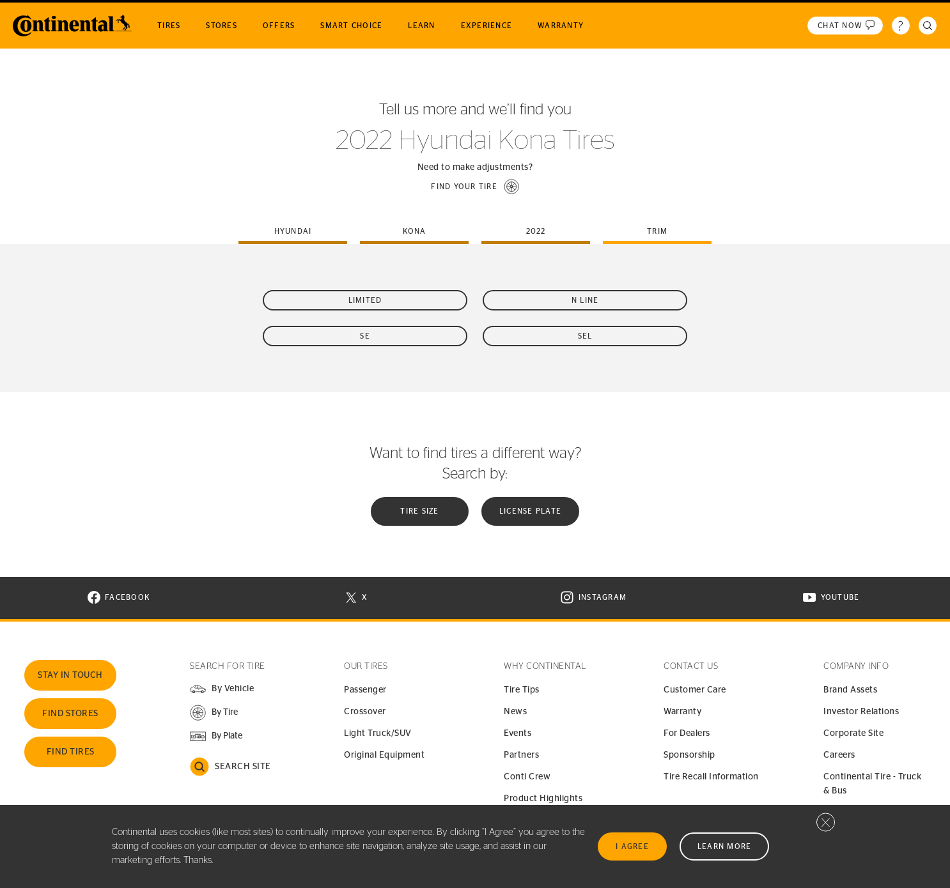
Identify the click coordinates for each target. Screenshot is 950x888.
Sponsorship (689, 755)
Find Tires (71, 751)
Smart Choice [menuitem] (351, 25)
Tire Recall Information (711, 776)
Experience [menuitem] (487, 25)
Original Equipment (384, 755)
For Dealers (687, 733)
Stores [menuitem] (221, 25)
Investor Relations (861, 711)
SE (365, 336)
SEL (585, 336)
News (515, 711)
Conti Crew (527, 776)
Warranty (682, 711)
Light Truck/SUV (378, 733)
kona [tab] (414, 231)
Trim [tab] (657, 231)
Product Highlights (543, 798)
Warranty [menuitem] (561, 25)
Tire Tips (522, 689)
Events (517, 733)
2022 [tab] (536, 231)
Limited (365, 300)
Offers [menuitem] (279, 25)
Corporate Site (853, 733)
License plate (530, 511)
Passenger (365, 689)
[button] (475, 186)
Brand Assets (850, 689)
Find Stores (70, 713)
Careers (839, 755)
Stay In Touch (70, 675)
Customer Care (695, 689)
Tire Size (419, 511)
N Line (585, 300)
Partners (521, 755)
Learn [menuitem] (421, 25)
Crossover (365, 711)
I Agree (632, 846)
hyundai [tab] (293, 231)
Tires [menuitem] (168, 25)
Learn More (724, 846)
